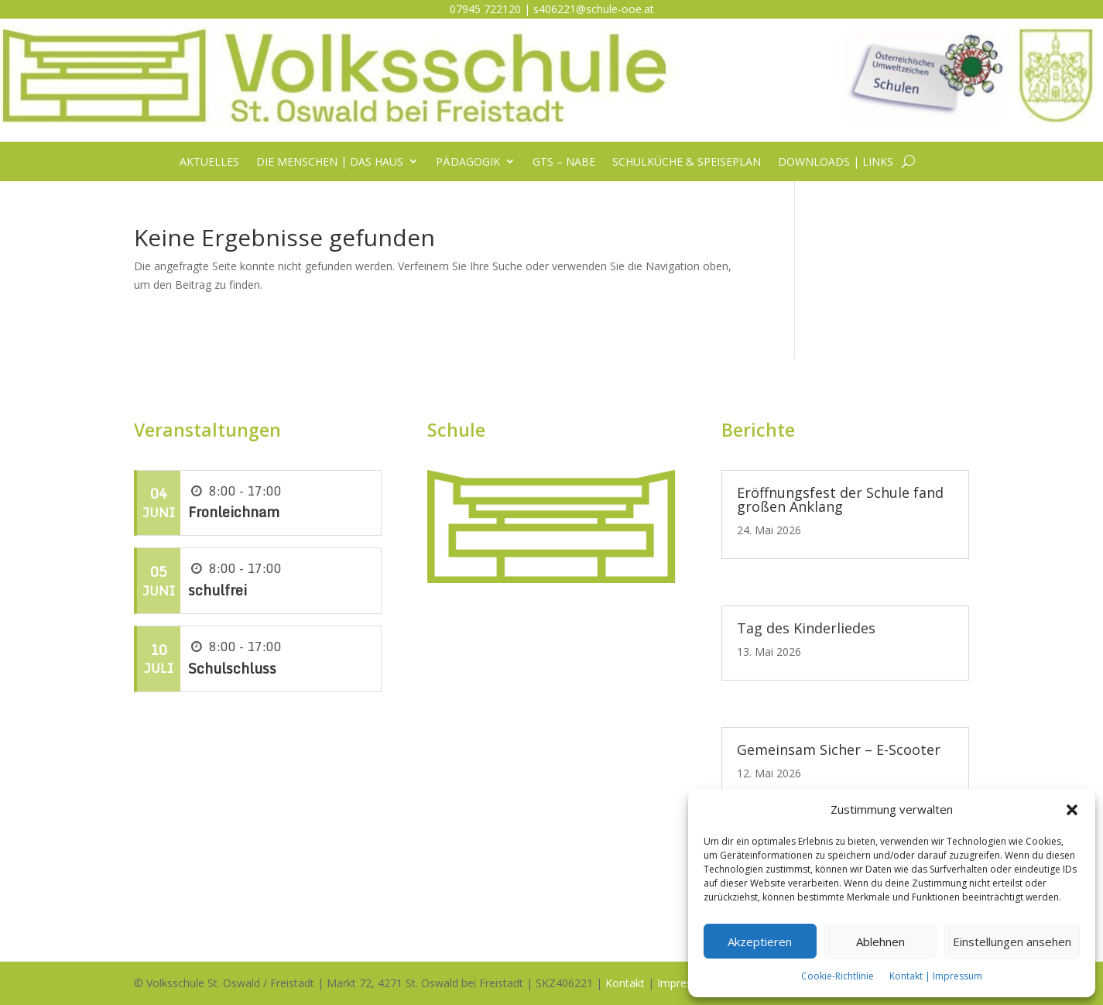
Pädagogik (468, 162)
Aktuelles (209, 162)
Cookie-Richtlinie (837, 976)
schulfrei (217, 590)
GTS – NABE (564, 162)
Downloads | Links (835, 162)
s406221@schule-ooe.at (593, 9)
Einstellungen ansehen (1012, 941)
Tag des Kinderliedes (806, 628)
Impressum (685, 983)
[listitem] (551, 491)
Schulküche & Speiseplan (686, 162)
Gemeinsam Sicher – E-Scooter (838, 749)
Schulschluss (232, 668)
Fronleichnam (233, 511)
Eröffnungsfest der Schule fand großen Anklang (840, 499)
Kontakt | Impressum (935, 976)
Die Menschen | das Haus (329, 162)
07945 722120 (485, 9)
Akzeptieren (760, 941)
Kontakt (625, 983)
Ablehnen (880, 941)
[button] (1072, 810)
